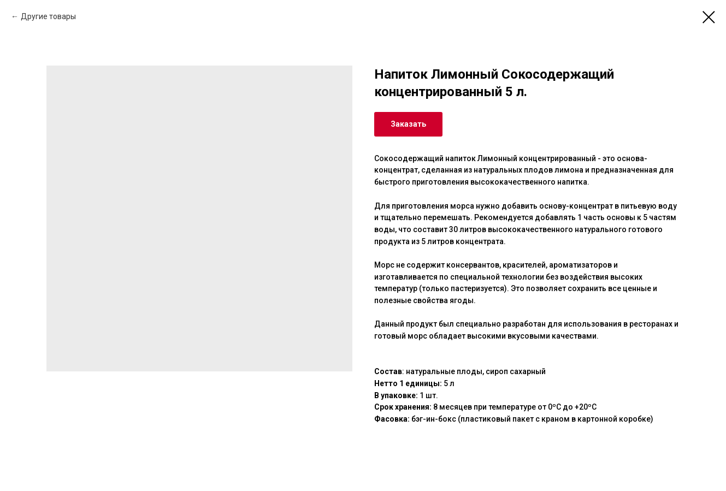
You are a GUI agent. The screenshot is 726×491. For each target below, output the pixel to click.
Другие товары (48, 16)
